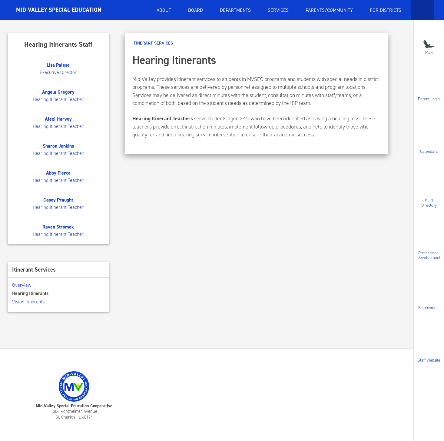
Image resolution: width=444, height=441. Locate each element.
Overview (21, 285)
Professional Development (428, 255)
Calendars (429, 151)
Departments (236, 10)
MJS (429, 46)
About (164, 10)
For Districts (386, 10)
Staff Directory (429, 203)
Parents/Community (330, 10)
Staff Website (429, 360)
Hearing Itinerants (30, 293)
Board (196, 10)
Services (279, 10)
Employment (429, 308)
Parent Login (429, 99)
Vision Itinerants (28, 302)
